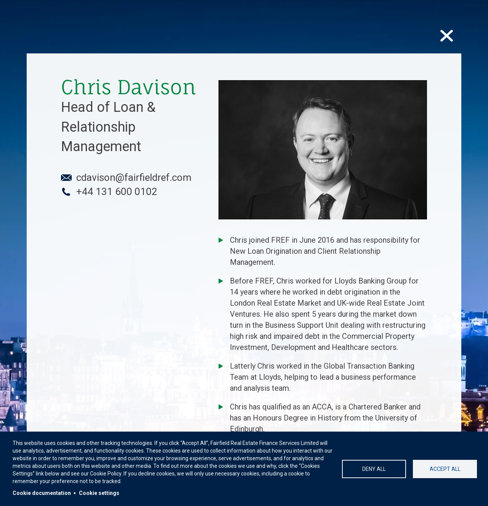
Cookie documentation (42, 493)
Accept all (445, 469)
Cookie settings (99, 493)
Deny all (374, 469)
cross (448, 34)
